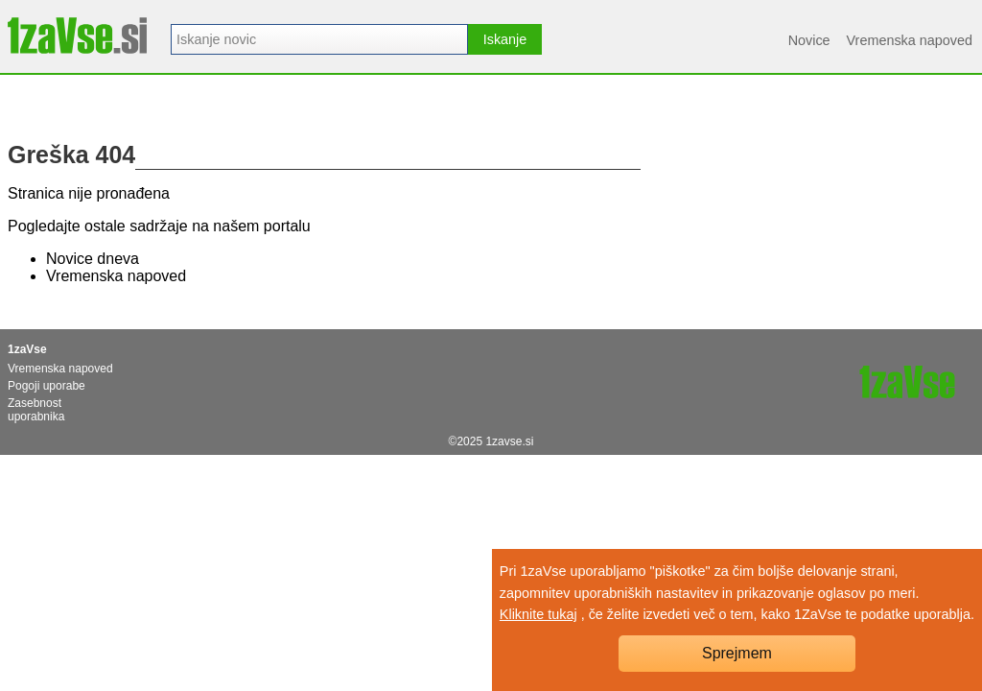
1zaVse (27, 349)
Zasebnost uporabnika (36, 409)
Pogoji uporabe (46, 386)
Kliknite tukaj (538, 614)
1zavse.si (509, 441)
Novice (809, 40)
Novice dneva (92, 258)
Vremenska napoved (909, 40)
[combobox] (319, 39)
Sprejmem (737, 653)
